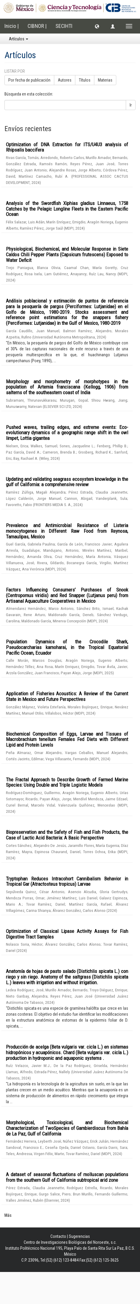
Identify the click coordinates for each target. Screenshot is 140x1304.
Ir (131, 105)
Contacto (58, 1236)
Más (8, 1215)
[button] (97, 26)
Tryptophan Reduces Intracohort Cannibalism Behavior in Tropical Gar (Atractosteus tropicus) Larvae (67, 881)
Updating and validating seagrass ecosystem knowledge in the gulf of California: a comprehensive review (67, 482)
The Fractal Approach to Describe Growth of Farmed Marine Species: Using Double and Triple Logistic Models (67, 782)
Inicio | (11, 26)
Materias (105, 80)
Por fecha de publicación (29, 80)
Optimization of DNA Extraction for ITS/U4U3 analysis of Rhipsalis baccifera (67, 147)
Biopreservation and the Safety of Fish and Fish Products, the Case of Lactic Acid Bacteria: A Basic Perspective (67, 835)
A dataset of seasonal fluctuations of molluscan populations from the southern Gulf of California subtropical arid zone (67, 1177)
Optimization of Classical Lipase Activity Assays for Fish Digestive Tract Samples (67, 934)
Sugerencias (79, 1236)
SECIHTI (63, 26)
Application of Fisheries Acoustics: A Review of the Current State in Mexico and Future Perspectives (67, 696)
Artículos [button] (18, 38)
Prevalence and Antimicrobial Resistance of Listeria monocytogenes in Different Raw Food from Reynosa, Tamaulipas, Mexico (67, 530)
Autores (64, 80)
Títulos (84, 80)
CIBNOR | (37, 26)
